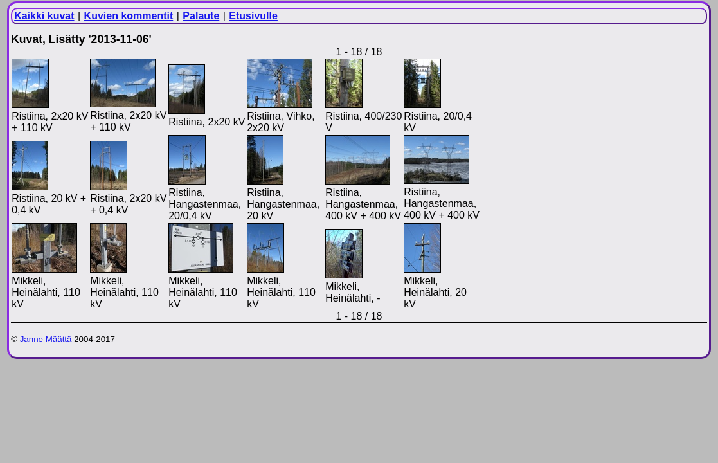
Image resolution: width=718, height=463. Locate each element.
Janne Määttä (46, 339)
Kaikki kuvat (44, 15)
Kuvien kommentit (129, 15)
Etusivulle (253, 15)
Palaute (201, 15)
